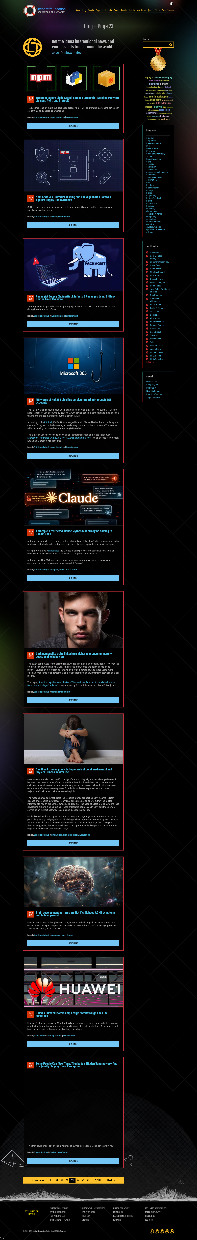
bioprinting (151, 195)
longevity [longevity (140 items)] (157, 107)
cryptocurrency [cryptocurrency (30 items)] (161, 90)
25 (83, 1180)
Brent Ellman (155, 339)
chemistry (150, 208)
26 (88, 1180)
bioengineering (152, 188)
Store (157, 10)
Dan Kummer (156, 295)
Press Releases (168, 10)
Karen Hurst (155, 286)
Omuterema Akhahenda (155, 300)
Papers (116, 10)
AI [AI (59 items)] (152, 78)
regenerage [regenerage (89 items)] (164, 110)
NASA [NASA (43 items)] (164, 107)
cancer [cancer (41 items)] (154, 90)
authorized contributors (73, 53)
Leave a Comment (72, 117)
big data (150, 185)
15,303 (97, 1180)
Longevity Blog (153, 384)
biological (150, 190)
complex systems (154, 214)
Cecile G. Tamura (39, 1035)
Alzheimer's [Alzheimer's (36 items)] (157, 78)
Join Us (132, 10)
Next (109, 1180)
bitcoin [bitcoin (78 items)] (161, 87)
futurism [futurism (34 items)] (169, 93)
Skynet (149, 156)
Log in (58, 53)
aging (148, 161)
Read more (73, 126)
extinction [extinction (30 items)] (158, 93)
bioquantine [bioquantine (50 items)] (164, 81)
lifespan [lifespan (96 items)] (148, 107)
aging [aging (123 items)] (148, 77)
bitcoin (149, 201)
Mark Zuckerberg (153, 159)
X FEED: (52, 1212)
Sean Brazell (155, 332)
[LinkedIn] (162, 1231)
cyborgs (149, 232)
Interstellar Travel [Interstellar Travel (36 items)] (167, 100)
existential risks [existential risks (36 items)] (150, 93)
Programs (99, 10)
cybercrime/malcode (58, 117)
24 (78, 1180)
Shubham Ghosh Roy (41, 1152)
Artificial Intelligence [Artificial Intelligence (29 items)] (154, 81)
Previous (39, 1180)
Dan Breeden (155, 269)
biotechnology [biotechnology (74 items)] (152, 87)
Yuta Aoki (154, 311)
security (61, 569)
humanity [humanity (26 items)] (170, 97)
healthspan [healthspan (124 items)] (162, 96)
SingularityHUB (153, 397)
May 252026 (31, 1014)
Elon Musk (151, 151)
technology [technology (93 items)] (165, 116)
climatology (151, 211)
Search (171, 45)
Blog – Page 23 (98, 26)
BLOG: (83, 1212)
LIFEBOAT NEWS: (87, 1208)
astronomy (151, 175)
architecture (151, 169)
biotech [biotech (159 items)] (164, 84)
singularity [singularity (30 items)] (169, 113)
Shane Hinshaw (157, 321)
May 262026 (31, 99)
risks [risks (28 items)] (164, 113)
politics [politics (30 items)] (150, 110)
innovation (58, 1035)
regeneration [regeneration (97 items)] (152, 113)
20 (57, 1180)
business (150, 206)
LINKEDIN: (116, 1208)
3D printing (151, 138)
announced (53, 550)
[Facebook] (152, 1231)
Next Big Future (153, 391)
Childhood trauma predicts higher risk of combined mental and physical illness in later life (74, 771)
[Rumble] (172, 1231)
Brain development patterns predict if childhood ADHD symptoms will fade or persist (75, 914)
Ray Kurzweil (152, 148)
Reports (108, 10)
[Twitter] (157, 1231)
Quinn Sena (155, 265)
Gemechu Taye (156, 279)
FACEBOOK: (53, 1208)
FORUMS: (116, 1220)
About (78, 10)
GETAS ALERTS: (150, 1208)
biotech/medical (56, 835)
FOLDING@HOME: (119, 1216)
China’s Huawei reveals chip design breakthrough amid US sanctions (71, 1015)
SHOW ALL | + (150, 362)
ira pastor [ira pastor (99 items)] (151, 103)
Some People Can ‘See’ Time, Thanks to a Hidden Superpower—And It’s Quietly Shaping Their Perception (76, 1065)
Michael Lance (156, 345)
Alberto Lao (155, 318)
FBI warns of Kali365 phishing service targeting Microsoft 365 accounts (73, 401)
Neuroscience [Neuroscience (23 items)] (170, 107)
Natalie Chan (156, 328)
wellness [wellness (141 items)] (165, 119)
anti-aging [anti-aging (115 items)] (166, 77)
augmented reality (154, 177)
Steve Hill (154, 335)
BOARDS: (148, 1212)
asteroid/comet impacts (157, 172)
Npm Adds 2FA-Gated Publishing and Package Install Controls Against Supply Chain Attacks (73, 199)
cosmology (151, 219)
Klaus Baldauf (156, 304)
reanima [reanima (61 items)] (155, 110)
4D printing (151, 141)
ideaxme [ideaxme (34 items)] (147, 100)
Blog (84, 10)
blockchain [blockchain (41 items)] (168, 87)
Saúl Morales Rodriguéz (41, 117)
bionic (149, 193)
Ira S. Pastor (155, 356)
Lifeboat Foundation (39, 1231)
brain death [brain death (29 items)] (149, 90)
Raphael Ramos (157, 325)
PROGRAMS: (149, 1216)
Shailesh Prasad (157, 272)
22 (67, 1180)
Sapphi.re (63, 1231)
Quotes (150, 10)
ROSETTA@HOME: (55, 1220)
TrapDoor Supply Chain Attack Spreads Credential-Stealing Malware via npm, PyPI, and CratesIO (77, 99)
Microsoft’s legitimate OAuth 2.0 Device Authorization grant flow (59, 437)
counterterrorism (153, 221)
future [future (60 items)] (164, 93)
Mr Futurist (151, 388)
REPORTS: (85, 1216)
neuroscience (72, 835)
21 (62, 1180)
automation (151, 180)
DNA (148, 146)
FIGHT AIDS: (54, 1216)
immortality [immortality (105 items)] (155, 100)
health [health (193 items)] (152, 97)
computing (54, 569)
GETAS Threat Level (32, 1213)
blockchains (151, 203)
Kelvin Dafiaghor (157, 282)
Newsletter (141, 10)
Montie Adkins (156, 352)
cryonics (150, 224)
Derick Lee (154, 315)
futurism (54, 216)
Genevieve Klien (157, 252)
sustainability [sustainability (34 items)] (156, 117)
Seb (152, 342)
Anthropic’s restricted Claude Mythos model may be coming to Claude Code (74, 533)
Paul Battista (156, 275)
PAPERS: (84, 1220)
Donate (124, 10)
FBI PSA (48, 422)
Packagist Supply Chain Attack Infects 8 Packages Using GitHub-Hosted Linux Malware (75, 298)
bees (148, 182)
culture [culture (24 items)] (166, 90)
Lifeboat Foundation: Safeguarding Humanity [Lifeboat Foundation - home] (44, 10)
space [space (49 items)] (149, 116)
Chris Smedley (156, 359)
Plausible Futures (154, 394)
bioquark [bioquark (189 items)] (154, 84)
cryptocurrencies (153, 227)
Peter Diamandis (153, 143)
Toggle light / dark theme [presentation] (171, 3)
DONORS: (116, 1212)
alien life (150, 164)
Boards (91, 10)
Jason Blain (155, 349)
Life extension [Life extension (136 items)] (163, 103)
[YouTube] (167, 1231)
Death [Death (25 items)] (170, 90)
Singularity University (155, 154)
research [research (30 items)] (160, 113)
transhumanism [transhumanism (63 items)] (154, 120)
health (65, 835)
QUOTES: (148, 1220)
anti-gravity (151, 167)
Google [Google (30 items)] (146, 97)
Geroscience (151, 381)
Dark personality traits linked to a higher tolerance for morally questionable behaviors (74, 655)
